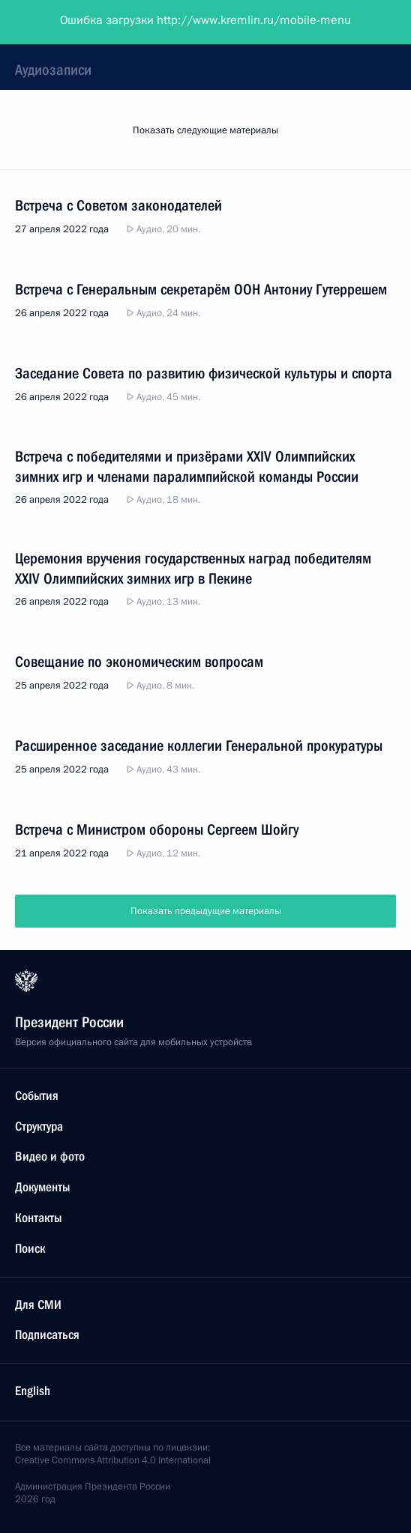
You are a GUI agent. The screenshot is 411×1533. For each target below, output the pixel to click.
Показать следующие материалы (205, 130)
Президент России (69, 22)
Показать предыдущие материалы (205, 911)
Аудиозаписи (53, 70)
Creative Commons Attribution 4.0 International (113, 1460)
